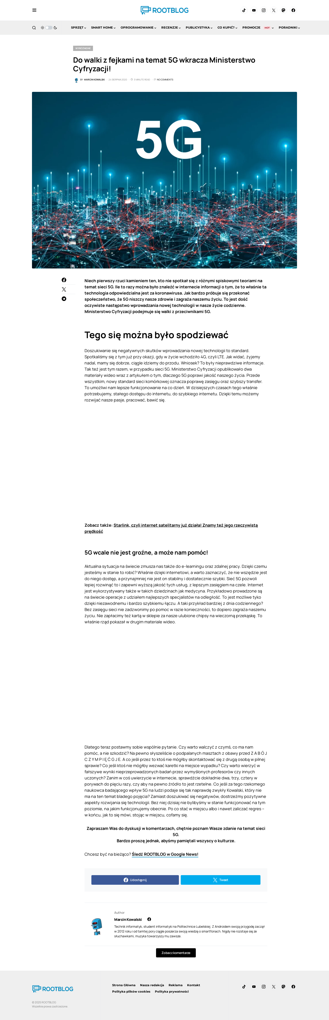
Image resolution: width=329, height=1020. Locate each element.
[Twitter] (273, 10)
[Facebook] (293, 10)
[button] (34, 10)
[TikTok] (244, 10)
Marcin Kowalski (128, 919)
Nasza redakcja (152, 985)
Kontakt (193, 985)
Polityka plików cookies (131, 991)
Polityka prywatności (172, 991)
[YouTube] (253, 10)
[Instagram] (263, 10)
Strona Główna (123, 985)
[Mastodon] (283, 10)
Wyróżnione (83, 48)
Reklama (176, 985)
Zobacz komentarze (176, 953)
